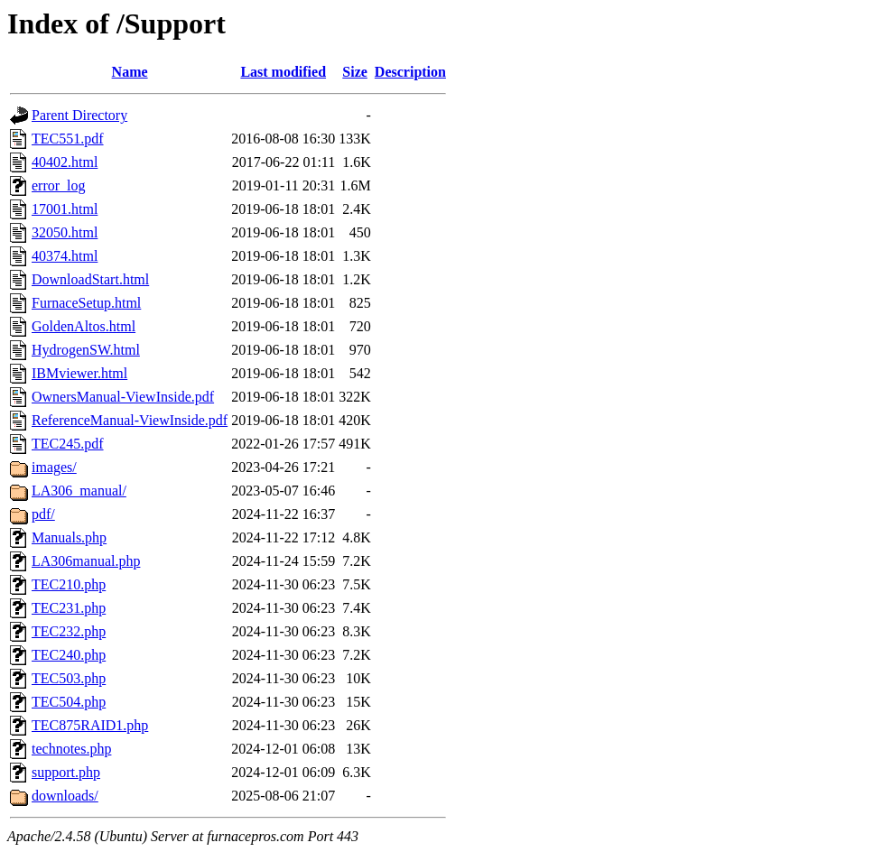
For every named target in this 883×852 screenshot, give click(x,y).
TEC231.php (69, 608)
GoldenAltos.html (83, 326)
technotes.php (71, 748)
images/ (54, 467)
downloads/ (65, 795)
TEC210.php (69, 584)
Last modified (283, 71)
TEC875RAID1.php (90, 725)
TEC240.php (69, 654)
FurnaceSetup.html (86, 302)
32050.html (65, 232)
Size (354, 71)
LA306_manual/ (79, 490)
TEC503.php (69, 678)
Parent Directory (79, 115)
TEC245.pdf (68, 443)
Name (130, 71)
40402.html (65, 162)
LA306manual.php (86, 561)
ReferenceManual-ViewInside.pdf (130, 420)
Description (410, 71)
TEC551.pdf (68, 138)
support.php (66, 772)
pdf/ (43, 514)
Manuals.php (69, 537)
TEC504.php (69, 701)
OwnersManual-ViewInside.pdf (123, 396)
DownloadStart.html (90, 279)
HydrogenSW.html (86, 349)
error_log (59, 185)
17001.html (65, 209)
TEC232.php (69, 631)
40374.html (65, 256)
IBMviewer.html (79, 373)
